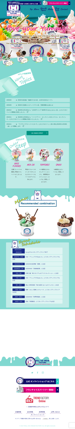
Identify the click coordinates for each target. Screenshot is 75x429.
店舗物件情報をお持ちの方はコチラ (37, 407)
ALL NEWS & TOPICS (39, 133)
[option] (34, 223)
